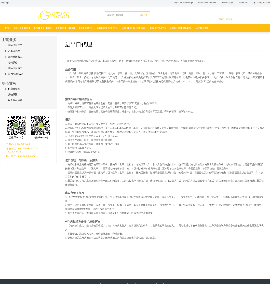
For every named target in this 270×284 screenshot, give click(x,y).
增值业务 (9, 83)
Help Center (85, 27)
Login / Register (261, 3)
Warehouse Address (207, 3)
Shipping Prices (42, 27)
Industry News (158, 27)
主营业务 (9, 40)
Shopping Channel (107, 27)
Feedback (243, 3)
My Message (228, 3)
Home (6, 27)
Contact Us (202, 27)
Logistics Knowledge (183, 3)
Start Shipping (22, 27)
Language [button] (6, 3)
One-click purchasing (133, 27)
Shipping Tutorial (65, 27)
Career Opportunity (180, 27)
